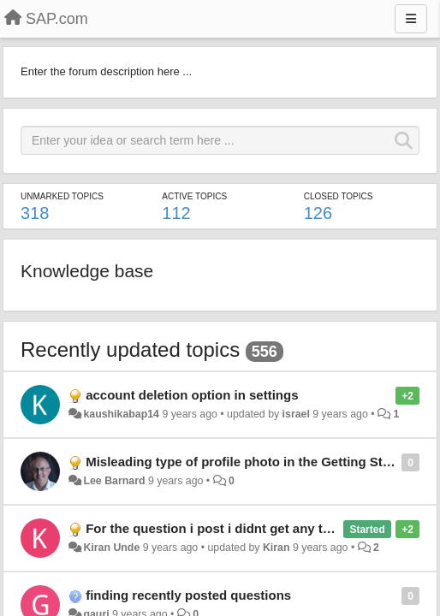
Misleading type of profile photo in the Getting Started (249, 461)
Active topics (194, 196)
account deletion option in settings (192, 395)
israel (296, 414)
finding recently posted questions (188, 595)
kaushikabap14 (121, 414)
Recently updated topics (130, 349)
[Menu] (411, 18)
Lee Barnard (114, 481)
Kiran (276, 548)
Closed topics (338, 196)
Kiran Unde (111, 548)
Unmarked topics (62, 196)
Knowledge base (87, 271)
